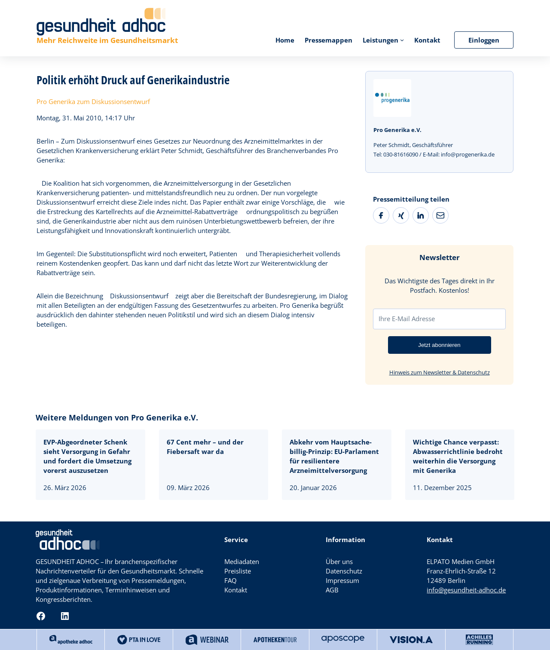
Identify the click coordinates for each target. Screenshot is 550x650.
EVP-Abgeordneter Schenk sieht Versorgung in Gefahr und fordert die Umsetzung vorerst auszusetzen (87, 456)
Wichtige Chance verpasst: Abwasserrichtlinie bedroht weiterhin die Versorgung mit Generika (458, 456)
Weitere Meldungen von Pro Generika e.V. (117, 417)
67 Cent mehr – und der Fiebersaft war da (205, 446)
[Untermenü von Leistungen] (402, 40)
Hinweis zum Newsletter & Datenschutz (439, 372)
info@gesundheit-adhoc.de (466, 590)
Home (284, 40)
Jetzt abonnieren (439, 345)
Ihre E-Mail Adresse (407, 318)
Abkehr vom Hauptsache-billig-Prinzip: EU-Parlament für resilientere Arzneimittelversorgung (334, 456)
